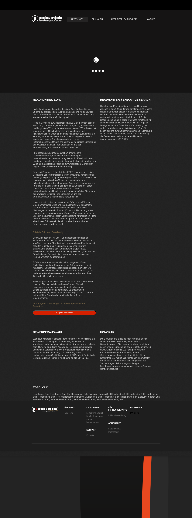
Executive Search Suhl (100, 394)
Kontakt (150, 19)
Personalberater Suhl (66, 397)
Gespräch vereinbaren (64, 313)
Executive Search (95, 413)
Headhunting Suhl (47, 18)
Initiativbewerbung (117, 415)
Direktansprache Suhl (77, 394)
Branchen (97, 19)
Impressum (113, 432)
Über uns (68, 413)
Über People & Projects (124, 19)
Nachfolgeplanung (95, 416)
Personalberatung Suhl (44, 399)
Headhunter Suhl (41, 394)
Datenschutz (114, 429)
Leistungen (77, 19)
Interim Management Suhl (89, 397)
